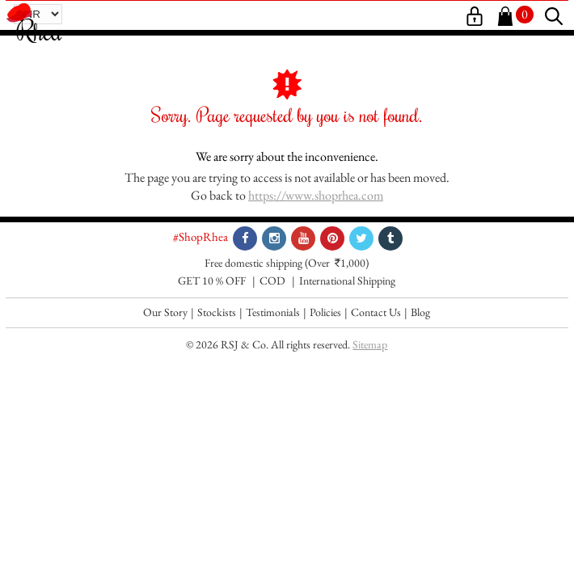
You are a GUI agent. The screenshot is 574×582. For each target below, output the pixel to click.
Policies (325, 312)
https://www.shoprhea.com (315, 195)
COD (272, 280)
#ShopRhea (200, 236)
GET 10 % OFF (212, 280)
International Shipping (347, 280)
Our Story (165, 312)
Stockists (216, 312)
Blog (420, 312)
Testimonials (273, 312)
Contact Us (376, 312)
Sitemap (369, 344)
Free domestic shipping (253, 262)
